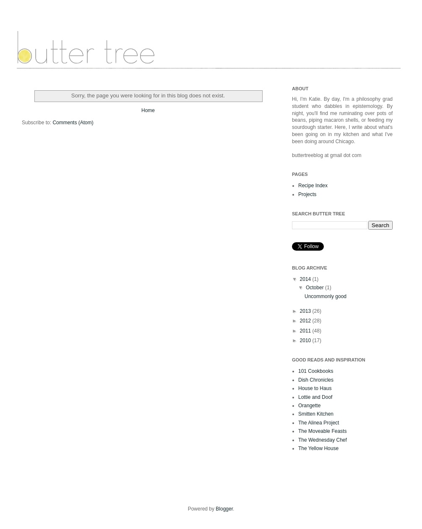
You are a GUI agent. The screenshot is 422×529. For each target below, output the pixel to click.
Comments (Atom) (72, 123)
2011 (306, 331)
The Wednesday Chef (322, 440)
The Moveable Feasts (322, 431)
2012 (306, 321)
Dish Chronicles (315, 380)
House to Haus (314, 388)
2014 (306, 279)
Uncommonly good (325, 296)
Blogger (224, 509)
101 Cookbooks (315, 371)
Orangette (309, 406)
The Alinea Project (318, 423)
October (315, 288)
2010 (306, 340)
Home (148, 110)
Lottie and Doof (315, 397)
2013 (306, 311)
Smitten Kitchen (315, 414)
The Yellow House (318, 448)
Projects (307, 194)
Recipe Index (313, 186)
